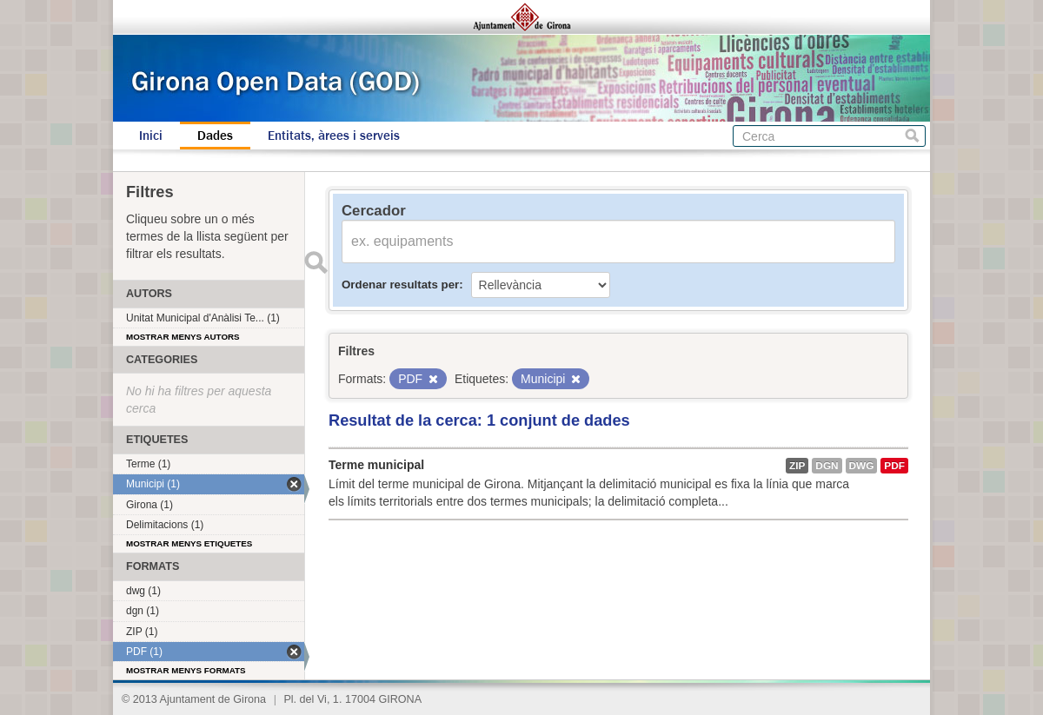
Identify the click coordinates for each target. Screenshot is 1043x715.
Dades (215, 135)
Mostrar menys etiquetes (189, 543)
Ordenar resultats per (400, 284)
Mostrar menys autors (183, 336)
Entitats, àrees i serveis (334, 135)
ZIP (797, 466)
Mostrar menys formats (186, 670)
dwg (861, 466)
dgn (826, 466)
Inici (151, 135)
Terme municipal (376, 465)
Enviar (315, 262)
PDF (894, 466)
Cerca (912, 136)
